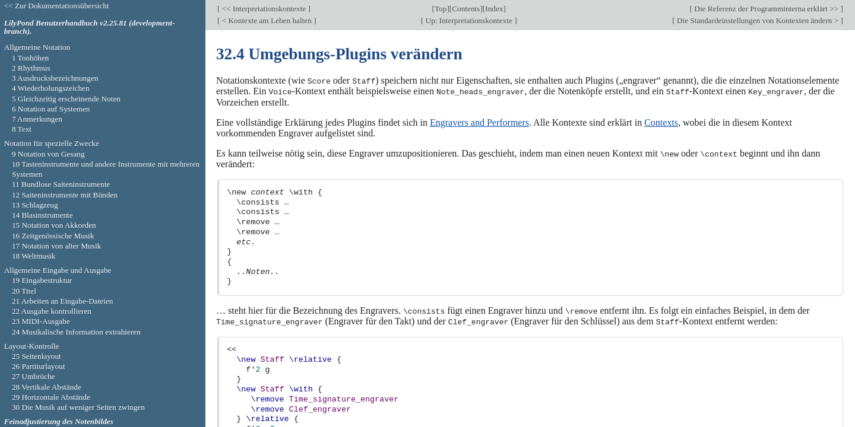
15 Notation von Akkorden (54, 225)
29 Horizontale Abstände (51, 397)
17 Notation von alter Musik (56, 245)
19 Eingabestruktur (42, 280)
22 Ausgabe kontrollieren (51, 311)
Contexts (661, 122)
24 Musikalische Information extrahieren (76, 331)
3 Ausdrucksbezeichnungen (55, 78)
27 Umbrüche (33, 376)
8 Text (21, 129)
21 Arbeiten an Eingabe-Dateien (62, 301)
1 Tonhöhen (30, 57)
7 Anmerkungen (37, 118)
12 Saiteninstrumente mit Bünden (65, 194)
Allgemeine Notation (37, 47)
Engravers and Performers (479, 122)
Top (440, 8)
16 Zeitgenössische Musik (53, 235)
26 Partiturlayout (38, 366)
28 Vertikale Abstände (46, 387)
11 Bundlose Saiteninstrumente (61, 184)
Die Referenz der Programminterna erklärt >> (766, 8)
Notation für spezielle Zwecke (51, 143)
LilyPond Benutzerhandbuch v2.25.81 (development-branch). (89, 27)
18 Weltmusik (34, 255)
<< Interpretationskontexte (264, 8)
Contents (466, 8)
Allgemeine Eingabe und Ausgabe (58, 270)
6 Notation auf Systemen (51, 108)
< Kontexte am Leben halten (267, 20)
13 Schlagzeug (35, 204)
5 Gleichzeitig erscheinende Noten (66, 98)
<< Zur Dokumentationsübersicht (56, 5)
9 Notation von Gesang (48, 153)
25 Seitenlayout (36, 356)
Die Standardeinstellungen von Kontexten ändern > (758, 20)
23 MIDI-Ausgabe (41, 321)
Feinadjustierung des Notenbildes (58, 421)
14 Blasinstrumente (42, 215)
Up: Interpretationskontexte (468, 20)
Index (494, 8)
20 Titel (24, 290)
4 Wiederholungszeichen (51, 88)
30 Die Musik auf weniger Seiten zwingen (78, 407)
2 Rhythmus (31, 67)
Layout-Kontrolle (31, 346)
